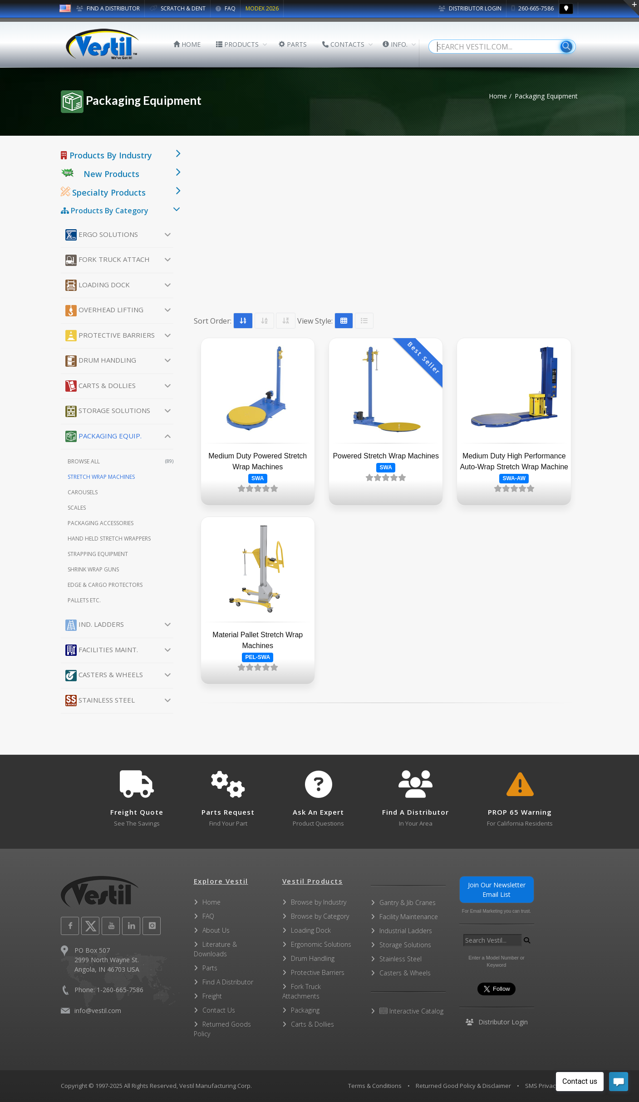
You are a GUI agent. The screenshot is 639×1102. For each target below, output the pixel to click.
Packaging (305, 1010)
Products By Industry (106, 155)
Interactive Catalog (411, 1011)
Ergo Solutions (101, 235)
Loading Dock (97, 285)
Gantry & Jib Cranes (407, 902)
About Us (216, 930)
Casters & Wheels (104, 675)
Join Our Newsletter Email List (497, 890)
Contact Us (218, 1010)
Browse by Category (320, 916)
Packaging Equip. (103, 436)
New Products (111, 173)
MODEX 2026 (262, 8)
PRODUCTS (237, 44)
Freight (212, 996)
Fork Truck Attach (107, 260)
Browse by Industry (318, 902)
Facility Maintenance (408, 916)
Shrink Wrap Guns (93, 569)
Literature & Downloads (215, 949)
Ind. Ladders (94, 625)
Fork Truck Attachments (301, 991)
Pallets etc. (84, 600)
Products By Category (104, 211)
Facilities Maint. (101, 650)
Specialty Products (103, 192)
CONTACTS (343, 44)
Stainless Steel (100, 700)
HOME (187, 44)
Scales (77, 508)
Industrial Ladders (405, 930)
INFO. (395, 44)
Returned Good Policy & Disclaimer (463, 1086)
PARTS (293, 44)
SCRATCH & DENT (178, 8)
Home (498, 96)
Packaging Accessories (100, 523)
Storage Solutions (107, 411)
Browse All (120, 461)
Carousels (83, 492)
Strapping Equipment (98, 554)
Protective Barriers (110, 335)
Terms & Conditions (375, 1086)
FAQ (226, 8)
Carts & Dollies (100, 386)
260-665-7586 (532, 8)
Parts (209, 968)
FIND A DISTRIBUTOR (108, 8)
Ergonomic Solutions (321, 944)
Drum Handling (100, 361)
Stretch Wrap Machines (101, 477)
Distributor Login (469, 8)
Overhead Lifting (104, 310)
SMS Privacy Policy (550, 1086)
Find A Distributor (227, 982)
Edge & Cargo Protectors (105, 585)
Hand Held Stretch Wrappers (109, 538)
